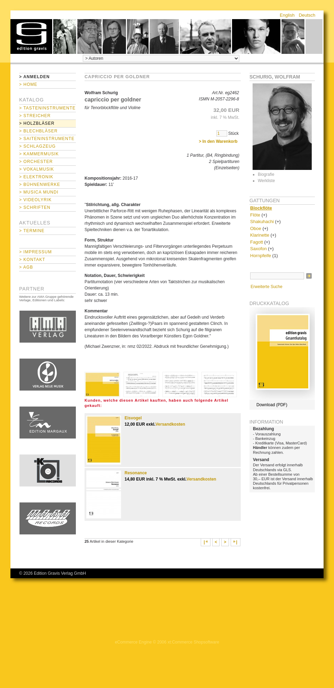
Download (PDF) (271, 404)
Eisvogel (133, 418)
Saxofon (258, 248)
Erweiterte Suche (266, 286)
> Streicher (35, 115)
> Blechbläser (38, 131)
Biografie (266, 174)
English (287, 15)
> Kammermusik (39, 153)
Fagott (256, 242)
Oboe (255, 228)
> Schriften (34, 207)
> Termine (32, 230)
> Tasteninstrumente (47, 108)
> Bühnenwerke (39, 184)
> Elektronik (36, 176)
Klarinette (259, 235)
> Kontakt (32, 259)
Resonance (136, 472)
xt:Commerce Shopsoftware (193, 642)
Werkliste (266, 180)
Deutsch (307, 15)
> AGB (26, 267)
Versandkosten (170, 424)
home (31, 36)
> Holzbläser (37, 123)
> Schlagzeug (37, 146)
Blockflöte (261, 208)
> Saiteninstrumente (46, 138)
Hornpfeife (260, 255)
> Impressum (35, 251)
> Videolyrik (35, 199)
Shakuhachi (262, 221)
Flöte (255, 215)
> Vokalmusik (36, 169)
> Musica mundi (38, 192)
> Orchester (36, 161)
